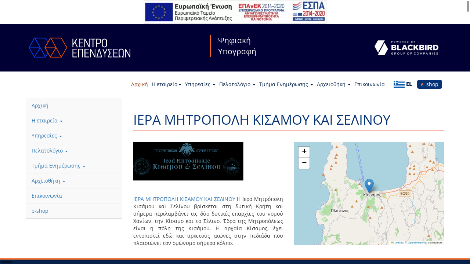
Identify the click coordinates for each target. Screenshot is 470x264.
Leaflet (397, 242)
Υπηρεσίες (200, 84)
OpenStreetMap (417, 242)
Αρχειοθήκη (334, 84)
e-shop (429, 84)
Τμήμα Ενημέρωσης (286, 84)
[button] (369, 186)
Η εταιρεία (166, 84)
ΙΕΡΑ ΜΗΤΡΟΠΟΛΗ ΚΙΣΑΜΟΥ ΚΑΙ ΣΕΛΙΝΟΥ (185, 198)
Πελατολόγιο (237, 84)
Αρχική (139, 84)
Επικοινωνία (369, 84)
